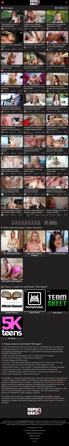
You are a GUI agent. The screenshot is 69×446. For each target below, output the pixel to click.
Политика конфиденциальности (34, 430)
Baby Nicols (51, 132)
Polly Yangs (5, 112)
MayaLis (4, 132)
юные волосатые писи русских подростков (19, 365)
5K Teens (27, 174)
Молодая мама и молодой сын (52, 347)
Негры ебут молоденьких (12, 374)
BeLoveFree (51, 29)
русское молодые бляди (12, 369)
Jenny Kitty (51, 91)
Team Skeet (51, 153)
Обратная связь (34, 436)
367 (46, 222)
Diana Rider (5, 29)
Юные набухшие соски (45, 365)
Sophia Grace (6, 71)
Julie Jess (28, 48)
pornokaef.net (25, 421)
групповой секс (16, 386)
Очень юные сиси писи (54, 362)
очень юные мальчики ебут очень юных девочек (21, 347)
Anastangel (5, 49)
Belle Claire (28, 194)
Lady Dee (5, 153)
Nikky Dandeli (51, 112)
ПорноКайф (48, 398)
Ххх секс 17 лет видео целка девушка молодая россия (23, 362)
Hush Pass (51, 174)
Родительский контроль (34, 433)
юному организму (56, 382)
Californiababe (29, 71)
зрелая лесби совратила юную (50, 372)
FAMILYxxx (5, 194)
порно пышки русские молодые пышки (17, 355)
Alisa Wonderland (28, 132)
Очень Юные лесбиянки (33, 358)
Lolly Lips (5, 91)
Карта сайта (34, 438)
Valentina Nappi (50, 49)
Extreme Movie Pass (29, 215)
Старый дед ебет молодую (44, 355)
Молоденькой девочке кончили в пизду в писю (40, 369)
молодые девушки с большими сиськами (49, 367)
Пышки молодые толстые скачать (15, 360)
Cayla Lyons (51, 194)
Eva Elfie (4, 174)
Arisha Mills (28, 112)
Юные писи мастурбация (12, 358)
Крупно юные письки (31, 374)
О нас (35, 441)
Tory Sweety (28, 91)
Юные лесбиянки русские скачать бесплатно (19, 372)
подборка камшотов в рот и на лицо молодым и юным (23, 349)
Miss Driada (51, 215)
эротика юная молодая (54, 349)
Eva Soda (28, 29)
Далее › (53, 222)
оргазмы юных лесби (11, 367)
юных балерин (26, 367)
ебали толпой (7, 390)
